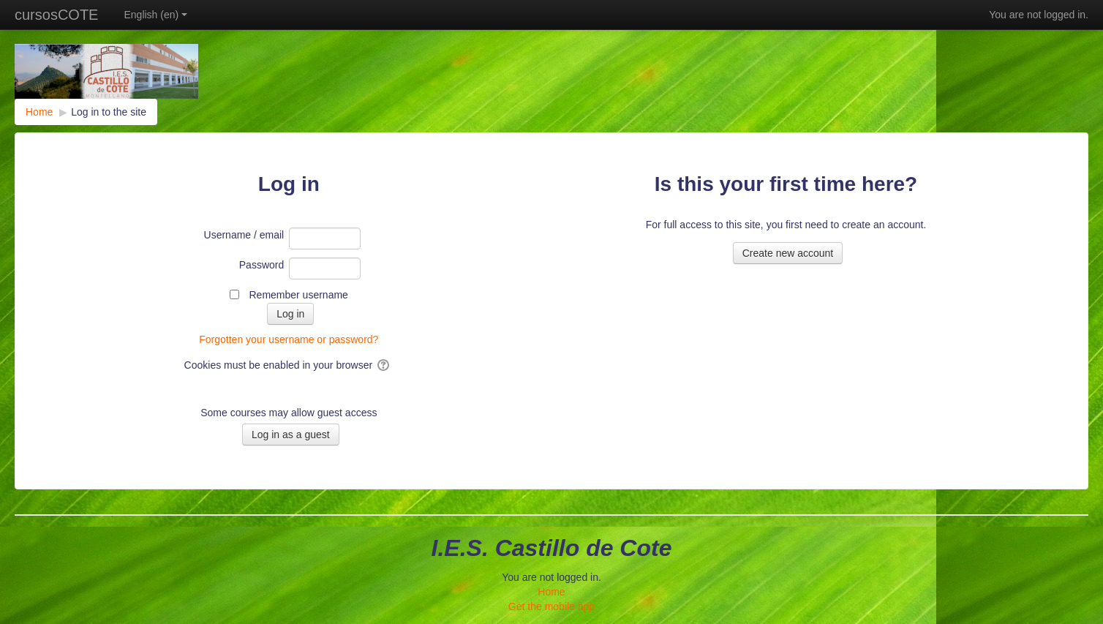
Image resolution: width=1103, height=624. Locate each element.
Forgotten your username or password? (288, 339)
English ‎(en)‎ (155, 14)
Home (551, 592)
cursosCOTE (56, 15)
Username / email (244, 235)
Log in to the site (108, 112)
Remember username (298, 295)
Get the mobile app (551, 606)
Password (261, 265)
